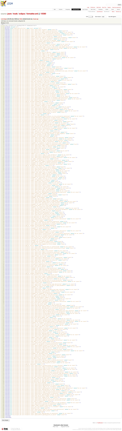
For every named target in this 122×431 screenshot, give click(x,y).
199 (3, 289)
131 (3, 198)
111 (3, 172)
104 (3, 162)
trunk (15, 14)
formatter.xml (32, 14)
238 (3, 341)
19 (3, 49)
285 (3, 404)
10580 (43, 14)
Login (88, 7)
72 (3, 120)
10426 (20, 19)
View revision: (98, 16)
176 (3, 258)
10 (3, 37)
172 (3, 253)
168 (3, 248)
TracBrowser (100, 422)
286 (3, 405)
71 (3, 118)
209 (3, 302)
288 (3, 408)
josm (9, 14)
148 (3, 221)
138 (3, 208)
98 (3, 154)
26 (3, 59)
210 (3, 304)
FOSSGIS (89, 428)
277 (3, 393)
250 (3, 357)
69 (3, 116)
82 (3, 133)
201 (3, 292)
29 (3, 63)
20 (3, 51)
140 (3, 210)
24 (3, 56)
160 (3, 237)
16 (3, 45)
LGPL (117, 429)
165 (3, 244)
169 (3, 249)
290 (3, 410)
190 (3, 277)
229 (3, 329)
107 (3, 166)
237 (3, 340)
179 (3, 262)
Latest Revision (100, 11)
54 (3, 96)
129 (3, 196)
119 (3, 182)
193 (3, 281)
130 (3, 197)
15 (3, 44)
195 (3, 284)
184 (3, 269)
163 (3, 241)
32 (3, 67)
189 (3, 276)
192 (3, 280)
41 (3, 79)
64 (3, 109)
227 (3, 326)
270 (3, 384)
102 (3, 160)
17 (3, 47)
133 (3, 201)
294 (3, 416)
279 (3, 396)
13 (3, 41)
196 (3, 285)
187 (3, 273)
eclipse (22, 14)
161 (3, 238)
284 (3, 402)
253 (3, 361)
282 (3, 400)
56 (3, 98)
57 (3, 100)
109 (3, 169)
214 (3, 309)
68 (3, 114)
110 (3, 170)
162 (3, 240)
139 (3, 209)
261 (3, 372)
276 (3, 392)
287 (3, 406)
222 (3, 320)
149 (3, 222)
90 (3, 144)
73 (3, 121)
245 (3, 350)
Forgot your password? (116, 7)
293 (3, 414)
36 (3, 72)
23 (3, 55)
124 (3, 189)
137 (3, 206)
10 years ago (35, 19)
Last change (3, 19)
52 (3, 93)
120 (3, 184)
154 (3, 229)
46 (3, 85)
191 (3, 278)
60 (3, 104)
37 (3, 73)
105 (3, 164)
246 (3, 352)
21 (3, 52)
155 (3, 230)
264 (3, 376)
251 (3, 358)
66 (3, 112)
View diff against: (114, 16)
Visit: (87, 16)
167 (3, 246)
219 (3, 316)
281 (3, 398)
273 (3, 388)
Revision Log (118, 11)
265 (3, 377)
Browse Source (76, 9)
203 (3, 294)
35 (3, 70)
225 (3, 324)
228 (3, 328)
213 (3, 308)
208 (3, 301)
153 (3, 228)
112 (3, 173)
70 (3, 117)
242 (3, 346)
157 (3, 233)
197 (3, 286)
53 (3, 94)
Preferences (92, 7)
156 (3, 232)
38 (3, 74)
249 (3, 356)
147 (3, 220)
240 (3, 344)
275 (3, 390)
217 (3, 313)
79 (3, 129)
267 (3, 380)
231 (3, 332)
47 (3, 86)
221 (3, 318)
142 (3, 213)
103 (3, 161)
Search (118, 9)
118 (3, 181)
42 (3, 80)
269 (3, 382)
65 (3, 110)
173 (3, 254)
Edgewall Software (16, 429)
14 (3, 43)
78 (3, 128)
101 (3, 158)
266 (3, 378)
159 (3, 236)
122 (3, 186)
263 (3, 374)
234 (3, 336)
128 (3, 194)
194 (3, 282)
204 (3, 296)
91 (3, 145)
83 (3, 134)
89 (3, 142)
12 (3, 40)
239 (3, 342)
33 (3, 68)
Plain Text (55, 426)
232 (3, 333)
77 (3, 126)
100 (3, 157)
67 (3, 113)
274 (3, 389)
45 (3, 84)
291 (3, 412)
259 (3, 369)
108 (3, 168)
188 (3, 274)
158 (3, 234)
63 (3, 108)
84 (3, 136)
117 (3, 180)
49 (3, 89)
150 (3, 224)
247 (3, 353)
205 (3, 297)
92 (3, 146)
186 (3, 272)
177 (3, 260)
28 (3, 61)
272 (3, 386)
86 (3, 138)
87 (3, 140)
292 (3, 413)
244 (3, 349)
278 (3, 394)
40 (3, 77)
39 (3, 76)
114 (3, 176)
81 (3, 132)
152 (3, 226)
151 (3, 225)
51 (3, 92)
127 (3, 193)
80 (3, 130)
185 (3, 270)
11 (3, 39)
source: (4, 14)
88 (3, 141)
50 (3, 91)
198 (3, 288)
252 (3, 360)
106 (3, 165)
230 (3, 330)
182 (3, 266)
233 (3, 334)
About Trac (104, 7)
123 (3, 188)
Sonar (112, 9)
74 (3, 122)
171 (3, 252)
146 (3, 218)
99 (3, 156)
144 (3, 216)
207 (3, 300)
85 (3, 137)
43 (3, 81)
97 (3, 153)
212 (3, 306)
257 (3, 366)
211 (3, 305)
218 (3, 314)
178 (3, 261)
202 (3, 293)
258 (3, 368)
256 (3, 365)
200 (3, 290)
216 (3, 312)
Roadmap (100, 9)
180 (3, 264)
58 (3, 101)
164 (3, 242)
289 (3, 409)
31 (3, 65)
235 (3, 337)
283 (3, 401)
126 (3, 192)
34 (3, 69)
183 (3, 268)
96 (3, 152)
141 (3, 212)
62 (3, 106)
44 (3, 82)
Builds (107, 9)
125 (3, 190)
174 (3, 256)
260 (3, 370)
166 (3, 245)
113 (3, 174)
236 (3, 338)
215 (3, 310)
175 (3, 257)
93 (3, 148)
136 (3, 205)
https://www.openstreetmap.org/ (114, 428)
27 (3, 60)
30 (3, 64)
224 (3, 322)
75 (3, 124)
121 (3, 185)
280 (3, 397)
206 (3, 298)
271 (3, 385)
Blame (113, 11)
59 (3, 103)
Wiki (55, 9)
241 (3, 345)
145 (3, 217)
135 (3, 204)
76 (3, 125)
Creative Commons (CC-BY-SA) (90, 429)
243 (3, 348)
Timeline (60, 9)
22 (3, 53)
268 (3, 381)
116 (3, 178)
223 (3, 321)
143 (3, 214)
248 (3, 354)
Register (109, 7)
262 (3, 373)
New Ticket (93, 9)
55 (3, 97)
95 (3, 150)
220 (3, 317)
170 (3, 250)
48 (3, 88)
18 (3, 48)
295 (3, 417)
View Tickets (85, 9)
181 (3, 265)
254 (3, 362)
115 (3, 177)
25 (3, 57)
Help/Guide (98, 7)
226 (3, 325)
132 (3, 200)
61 (3, 105)
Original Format (65, 426)
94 (3, 149)
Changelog (68, 9)
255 (3, 364)
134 (3, 202)
